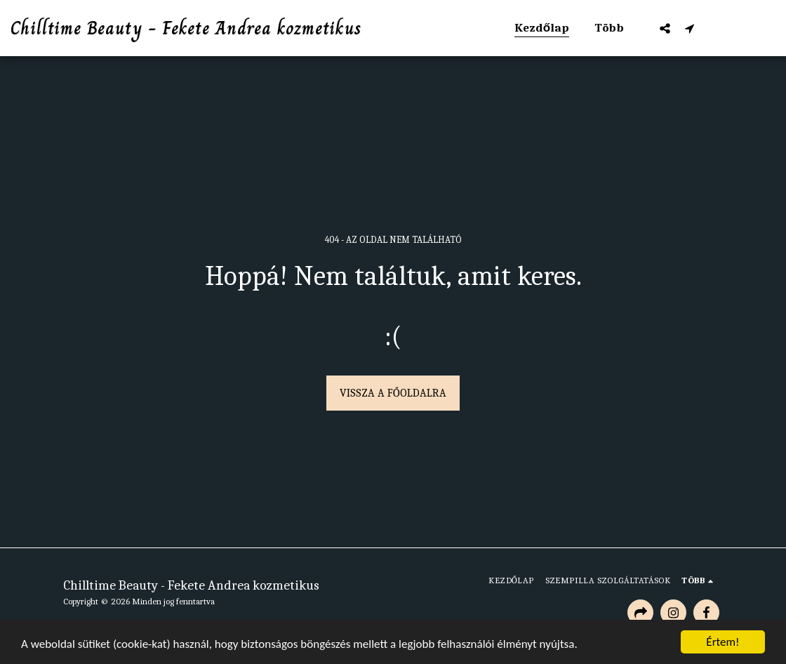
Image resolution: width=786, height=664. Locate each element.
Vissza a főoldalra (393, 393)
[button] (665, 28)
